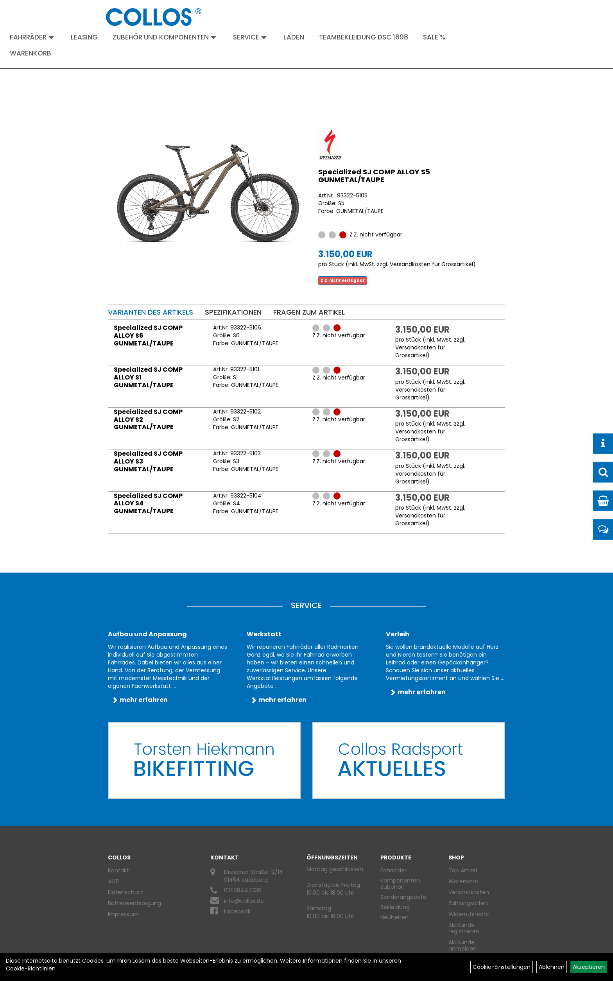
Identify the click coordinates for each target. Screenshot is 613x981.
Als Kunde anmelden (462, 945)
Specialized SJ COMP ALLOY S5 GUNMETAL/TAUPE (374, 175)
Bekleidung (395, 907)
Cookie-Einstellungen (502, 967)
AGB (113, 881)
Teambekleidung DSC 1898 (363, 37)
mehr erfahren (144, 699)
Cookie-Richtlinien (31, 968)
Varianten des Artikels (150, 312)
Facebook (237, 911)
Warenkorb (30, 53)
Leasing (84, 37)
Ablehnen (552, 967)
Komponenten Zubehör (400, 884)
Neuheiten (394, 917)
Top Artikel (462, 870)
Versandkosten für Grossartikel (431, 264)
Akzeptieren (589, 967)
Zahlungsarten (468, 903)
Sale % (434, 37)
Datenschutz (125, 892)
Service (250, 37)
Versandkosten (468, 892)
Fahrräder (32, 37)
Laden (293, 37)
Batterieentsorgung (134, 903)
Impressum (123, 914)
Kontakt (118, 870)
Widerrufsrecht (468, 914)
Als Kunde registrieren (463, 928)
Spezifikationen (233, 312)
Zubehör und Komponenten (164, 37)
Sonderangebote (403, 897)
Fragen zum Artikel (309, 312)
